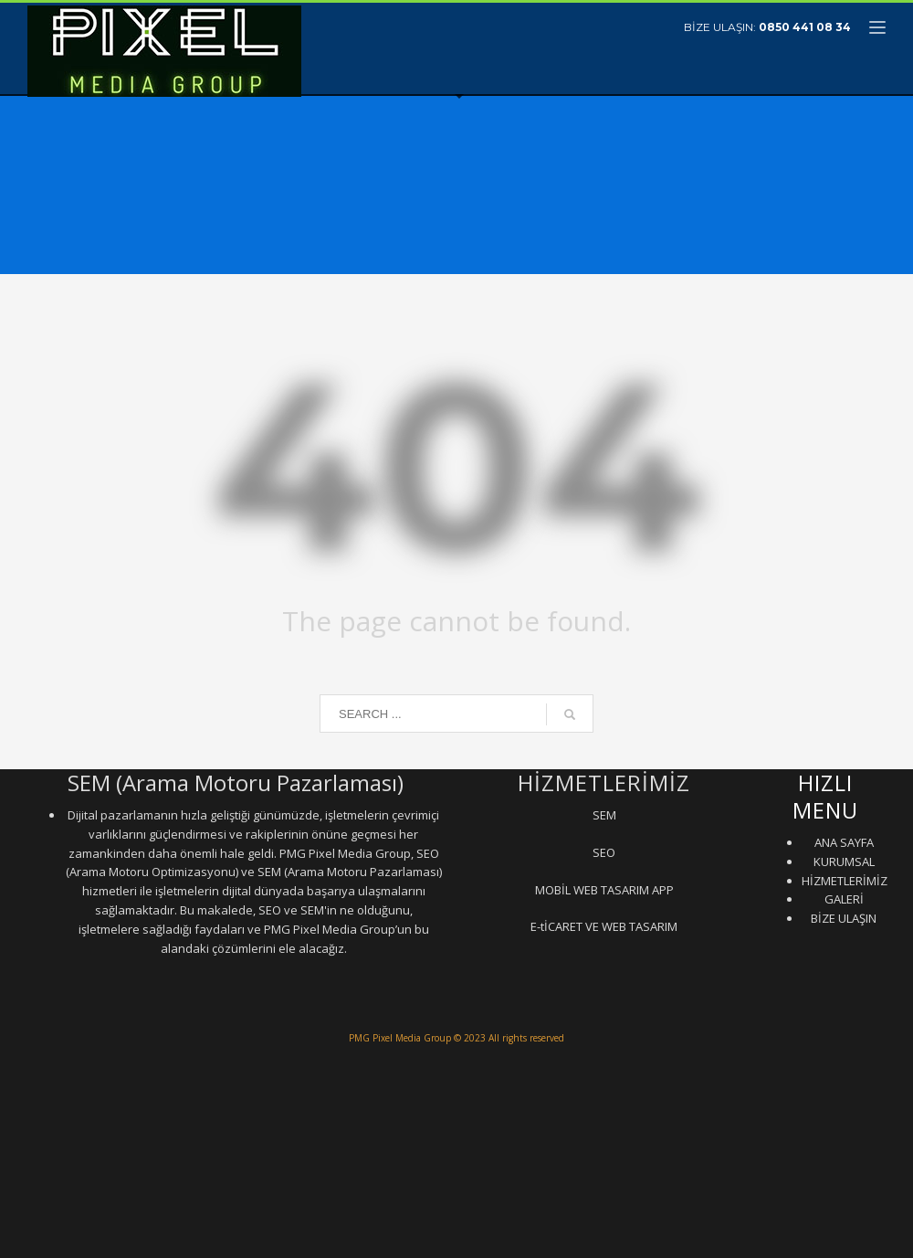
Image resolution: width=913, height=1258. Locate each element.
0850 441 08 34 (805, 27)
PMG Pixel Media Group (400, 1037)
